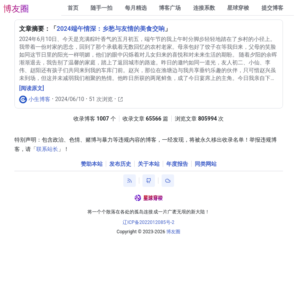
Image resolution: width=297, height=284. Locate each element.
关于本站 (149, 164)
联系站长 (47, 149)
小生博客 (39, 99)
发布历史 (120, 164)
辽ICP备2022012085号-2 (148, 222)
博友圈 (16, 9)
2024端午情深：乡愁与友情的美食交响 (111, 28)
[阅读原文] (31, 88)
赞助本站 (92, 164)
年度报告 (177, 164)
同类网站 (206, 164)
